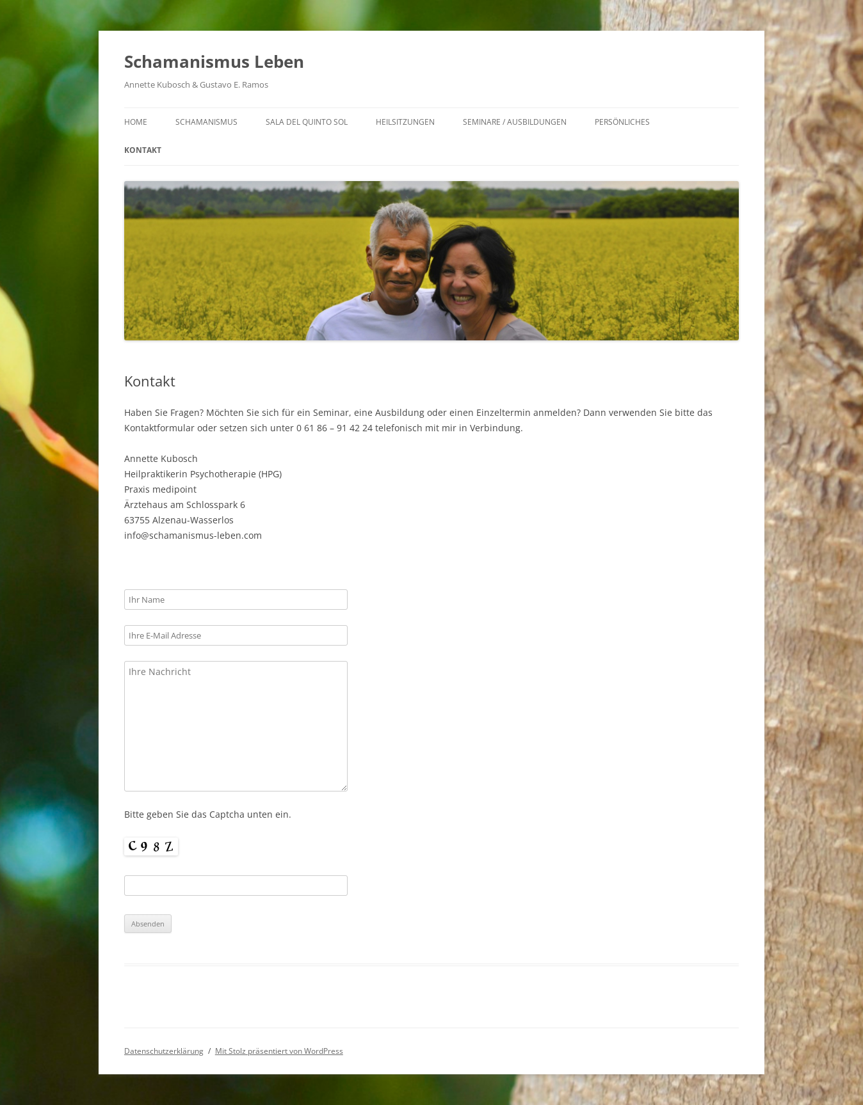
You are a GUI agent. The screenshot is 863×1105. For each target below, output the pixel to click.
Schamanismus (206, 121)
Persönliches (622, 121)
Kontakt (142, 150)
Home (135, 121)
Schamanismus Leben (214, 61)
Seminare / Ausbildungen (515, 121)
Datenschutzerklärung (164, 1050)
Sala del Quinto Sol (307, 121)
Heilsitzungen (405, 121)
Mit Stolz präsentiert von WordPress (279, 1050)
